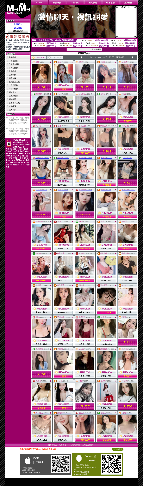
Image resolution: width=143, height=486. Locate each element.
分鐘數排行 (13, 61)
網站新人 (12, 92)
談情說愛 (12, 106)
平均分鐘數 (13, 68)
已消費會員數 (14, 64)
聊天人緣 (12, 78)
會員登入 (18, 24)
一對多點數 (13, 85)
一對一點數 (13, 89)
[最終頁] (121, 57)
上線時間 (12, 75)
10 (104, 57)
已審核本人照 (14, 103)
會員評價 (12, 71)
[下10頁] (115, 57)
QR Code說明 (117, 449)
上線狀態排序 (14, 96)
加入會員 (18, 28)
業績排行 (12, 57)
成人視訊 (12, 110)
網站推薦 (12, 99)
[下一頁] (108, 57)
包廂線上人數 (14, 82)
